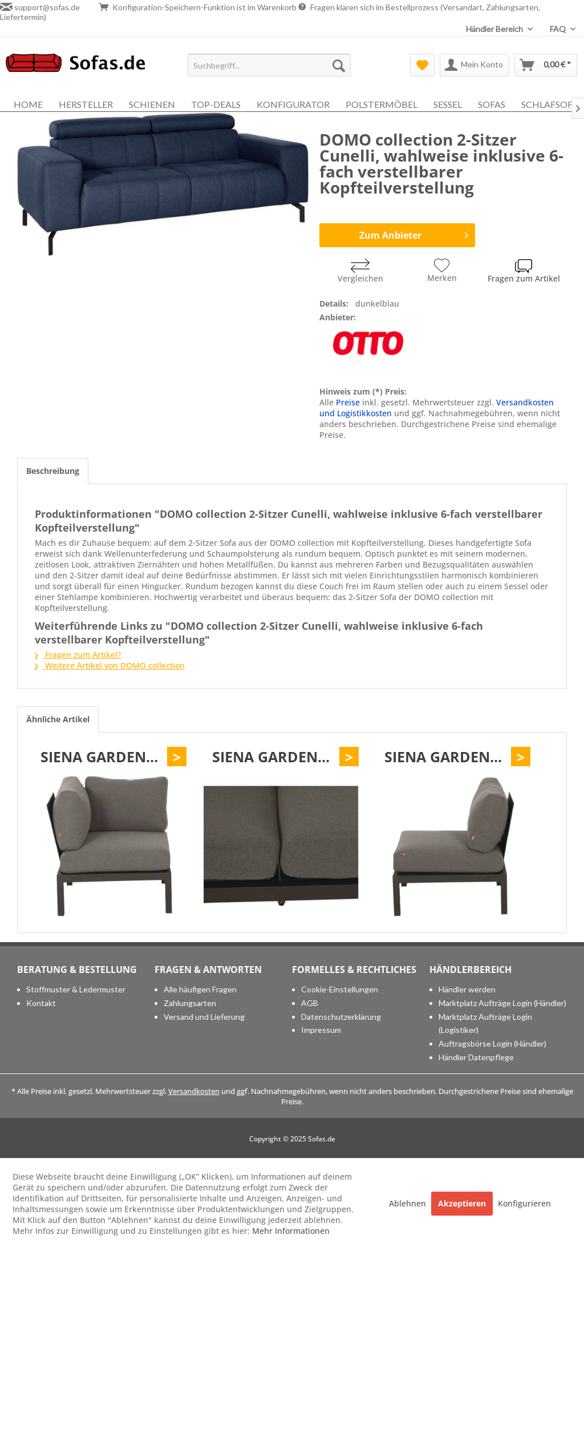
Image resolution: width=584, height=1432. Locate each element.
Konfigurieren (524, 1203)
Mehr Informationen (291, 1230)
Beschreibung (52, 470)
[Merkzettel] (422, 65)
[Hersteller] (86, 104)
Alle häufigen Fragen (200, 989)
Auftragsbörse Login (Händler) (492, 1043)
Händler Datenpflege (476, 1057)
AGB (309, 1003)
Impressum (321, 1030)
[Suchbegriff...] (269, 65)
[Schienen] (152, 104)
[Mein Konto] (474, 65)
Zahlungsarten (190, 1003)
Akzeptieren (462, 1203)
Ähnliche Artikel (58, 719)
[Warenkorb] (545, 65)
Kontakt (41, 1003)
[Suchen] (339, 65)
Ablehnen (408, 1203)
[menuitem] (269, 65)
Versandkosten (194, 1091)
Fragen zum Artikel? (78, 654)
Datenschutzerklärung (341, 1016)
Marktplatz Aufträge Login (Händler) (502, 1003)
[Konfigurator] (293, 104)
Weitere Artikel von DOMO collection (110, 665)
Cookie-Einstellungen (339, 989)
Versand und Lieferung (204, 1016)
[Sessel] (447, 104)
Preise (348, 402)
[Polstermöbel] (381, 104)
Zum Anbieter (413, 234)
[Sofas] (491, 104)
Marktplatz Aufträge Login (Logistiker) (485, 1023)
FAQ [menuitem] (558, 29)
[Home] (28, 104)
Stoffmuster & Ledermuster (75, 989)
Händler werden (467, 989)
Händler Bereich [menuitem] (495, 29)
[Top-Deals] (216, 104)
